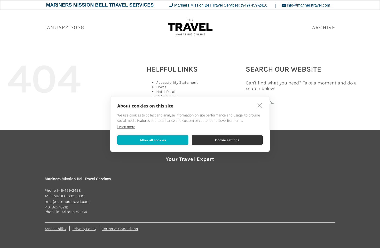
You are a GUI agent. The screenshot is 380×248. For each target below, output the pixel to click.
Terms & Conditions (120, 228)
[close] (260, 105)
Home (161, 87)
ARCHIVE (323, 27)
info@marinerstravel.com (67, 201)
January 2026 (64, 27)
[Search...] (304, 102)
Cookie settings (227, 140)
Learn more (126, 126)
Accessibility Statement (177, 82)
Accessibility (55, 228)
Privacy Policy (84, 228)
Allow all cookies (153, 140)
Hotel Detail (166, 91)
